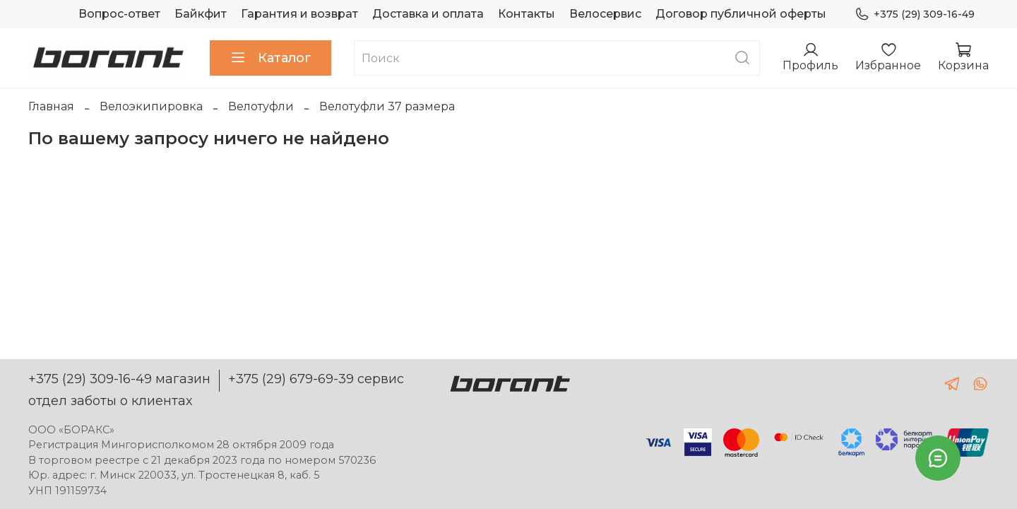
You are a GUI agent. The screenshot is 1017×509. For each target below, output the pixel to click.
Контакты (526, 14)
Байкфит (200, 14)
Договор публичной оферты (740, 14)
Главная (51, 106)
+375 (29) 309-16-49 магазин (119, 379)
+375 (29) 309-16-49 (915, 14)
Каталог (270, 57)
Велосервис (605, 14)
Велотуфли (261, 106)
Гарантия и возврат (299, 14)
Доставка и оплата (428, 14)
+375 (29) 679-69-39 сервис (316, 379)
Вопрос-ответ (119, 14)
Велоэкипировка (151, 106)
